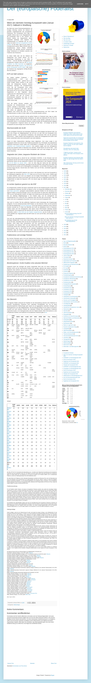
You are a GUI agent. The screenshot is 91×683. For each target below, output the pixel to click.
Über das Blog (66, 38)
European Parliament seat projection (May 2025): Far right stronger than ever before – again (73, 159)
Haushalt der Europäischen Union (71, 307)
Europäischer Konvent (68, 280)
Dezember (67, 189)
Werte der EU (66, 344)
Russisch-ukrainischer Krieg (69, 327)
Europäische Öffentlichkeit (69, 278)
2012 (65, 232)
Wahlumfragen (17, 604)
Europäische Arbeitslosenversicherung (72, 277)
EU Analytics (66, 266)
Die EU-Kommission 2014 (69, 379)
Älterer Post (53, 663)
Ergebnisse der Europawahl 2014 (71, 381)
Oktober (67, 193)
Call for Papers (66, 255)
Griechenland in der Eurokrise (70, 301)
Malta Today (28, 594)
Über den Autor (67, 40)
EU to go (65, 268)
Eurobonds (66, 269)
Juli (66, 199)
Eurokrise (65, 271)
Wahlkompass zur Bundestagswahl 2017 (72, 375)
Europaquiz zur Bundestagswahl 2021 (72, 368)
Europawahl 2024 (67, 291)
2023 (65, 175)
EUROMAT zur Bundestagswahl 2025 (72, 357)
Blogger (52, 675)
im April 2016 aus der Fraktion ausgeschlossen (29, 212)
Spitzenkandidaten (67, 330)
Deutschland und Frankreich (70, 260)
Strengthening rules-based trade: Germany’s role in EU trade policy (71, 149)
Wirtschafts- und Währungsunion (71, 346)
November (67, 191)
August (67, 197)
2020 (65, 181)
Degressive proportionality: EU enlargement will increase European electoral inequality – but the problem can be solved (73, 139)
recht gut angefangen (26, 205)
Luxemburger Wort (33, 593)
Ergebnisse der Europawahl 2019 (71, 372)
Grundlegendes (67, 303)
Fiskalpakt (65, 294)
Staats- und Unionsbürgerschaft (70, 332)
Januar (67, 211)
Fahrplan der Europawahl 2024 (70, 365)
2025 (65, 171)
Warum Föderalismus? (68, 36)
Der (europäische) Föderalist (40, 8)
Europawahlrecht (67, 293)
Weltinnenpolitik (67, 343)
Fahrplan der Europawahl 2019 (70, 373)
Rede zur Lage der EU (68, 325)
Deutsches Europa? (68, 259)
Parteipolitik (66, 319)
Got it (86, 4)
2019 (65, 183)
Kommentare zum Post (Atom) (20, 666)
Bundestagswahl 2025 (68, 253)
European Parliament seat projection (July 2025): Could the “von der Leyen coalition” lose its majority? (73, 144)
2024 (65, 173)
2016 (65, 224)
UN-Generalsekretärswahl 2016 (70, 335)
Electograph (33, 579)
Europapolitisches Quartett (69, 284)
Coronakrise (66, 257)
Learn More (80, 4)
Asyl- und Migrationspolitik (69, 241)
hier (46, 312)
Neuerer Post (10, 663)
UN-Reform (66, 337)
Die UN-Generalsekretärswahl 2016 (71, 377)
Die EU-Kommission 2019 (69, 370)
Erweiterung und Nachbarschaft (70, 264)
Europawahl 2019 (67, 289)
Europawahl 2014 (67, 287)
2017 (65, 187)
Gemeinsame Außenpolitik (69, 298)
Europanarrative (67, 282)
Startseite (32, 663)
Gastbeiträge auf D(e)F (68, 43)
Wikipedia (31, 552)
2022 (65, 177)
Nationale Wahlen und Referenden (71, 318)
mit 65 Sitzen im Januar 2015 (18, 163)
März (66, 207)
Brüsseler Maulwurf (67, 244)
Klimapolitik (66, 314)
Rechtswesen (66, 323)
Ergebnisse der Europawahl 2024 (71, 361)
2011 (65, 234)
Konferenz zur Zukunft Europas (70, 316)
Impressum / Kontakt (68, 45)
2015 (65, 226)
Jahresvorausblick (67, 312)
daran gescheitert (14, 191)
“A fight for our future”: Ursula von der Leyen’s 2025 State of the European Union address (73, 154)
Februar (67, 209)
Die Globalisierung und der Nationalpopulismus (71, 221)
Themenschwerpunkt (68, 334)
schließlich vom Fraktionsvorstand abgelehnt (19, 146)
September (67, 195)
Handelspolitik (66, 305)
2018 (65, 185)
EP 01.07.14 (9, 467)
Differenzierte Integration (69, 262)
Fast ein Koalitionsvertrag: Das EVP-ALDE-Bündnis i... (73, 214)
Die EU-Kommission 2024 (69, 359)
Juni (66, 201)
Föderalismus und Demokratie (70, 296)
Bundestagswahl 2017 (68, 250)
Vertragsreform (66, 339)
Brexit (64, 243)
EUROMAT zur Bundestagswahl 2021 (72, 366)
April (66, 205)
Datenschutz (66, 47)
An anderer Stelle (67, 41)
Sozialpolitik (66, 328)
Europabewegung (67, 275)
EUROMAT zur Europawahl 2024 (71, 363)
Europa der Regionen (68, 273)
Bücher (65, 246)
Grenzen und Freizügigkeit (69, 300)
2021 (65, 179)
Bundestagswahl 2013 (68, 248)
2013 (65, 230)
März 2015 (27, 174)
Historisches (66, 309)
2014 (65, 228)
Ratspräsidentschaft (68, 321)
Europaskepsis (66, 285)
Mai (66, 203)
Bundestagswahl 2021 (68, 252)
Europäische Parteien (68, 353)
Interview (65, 310)
